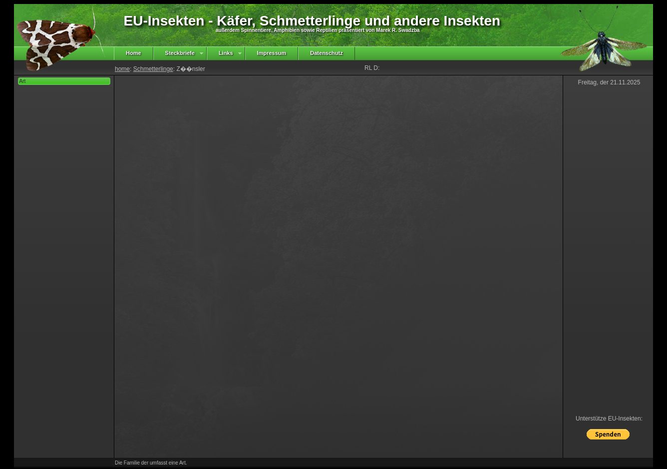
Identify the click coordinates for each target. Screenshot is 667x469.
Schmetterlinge (153, 68)
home (122, 68)
